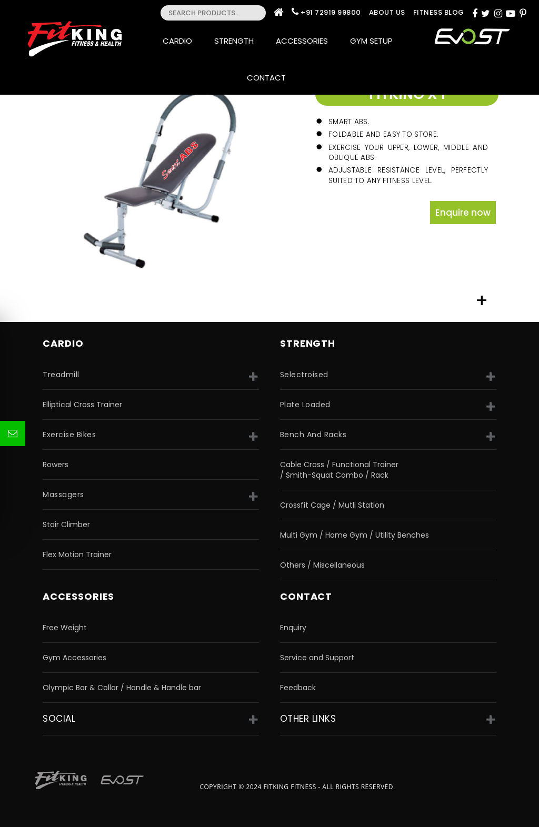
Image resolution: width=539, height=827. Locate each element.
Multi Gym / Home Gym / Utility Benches (354, 535)
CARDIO (63, 343)
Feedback (298, 687)
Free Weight (65, 627)
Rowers (55, 464)
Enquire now (463, 212)
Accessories (305, 40)
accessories (78, 596)
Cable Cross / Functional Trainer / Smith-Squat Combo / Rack (339, 469)
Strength (237, 40)
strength (307, 343)
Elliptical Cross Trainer (82, 404)
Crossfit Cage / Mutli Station (332, 505)
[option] (169, 178)
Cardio (180, 40)
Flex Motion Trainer (77, 554)
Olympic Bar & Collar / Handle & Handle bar (122, 687)
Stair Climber (66, 524)
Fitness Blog (438, 12)
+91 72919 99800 (331, 12)
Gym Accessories (74, 657)
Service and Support (317, 657)
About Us (387, 12)
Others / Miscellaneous (322, 565)
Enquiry (293, 627)
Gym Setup (371, 40)
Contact (269, 77)
